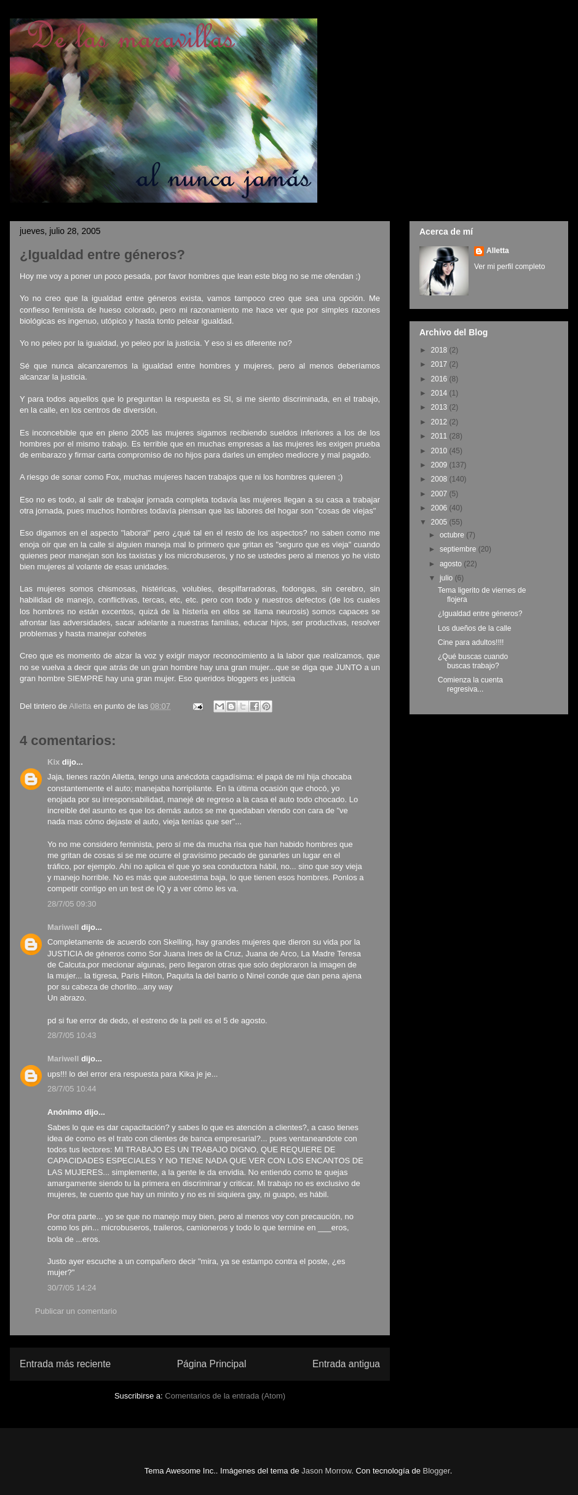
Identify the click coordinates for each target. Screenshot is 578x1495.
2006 (440, 508)
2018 (440, 350)
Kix (53, 762)
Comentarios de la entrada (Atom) (225, 1395)
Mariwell (63, 927)
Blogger (436, 1470)
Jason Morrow (326, 1470)
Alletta (497, 250)
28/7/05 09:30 (72, 903)
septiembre (459, 549)
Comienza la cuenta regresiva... (470, 684)
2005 (440, 522)
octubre (453, 535)
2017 (440, 364)
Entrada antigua (346, 1364)
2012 (440, 422)
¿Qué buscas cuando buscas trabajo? (473, 660)
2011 (440, 436)
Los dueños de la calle (474, 628)
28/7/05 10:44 (72, 1088)
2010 (440, 451)
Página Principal (212, 1364)
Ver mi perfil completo (509, 266)
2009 (440, 465)
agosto (452, 564)
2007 (440, 494)
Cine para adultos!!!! (471, 642)
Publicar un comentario (76, 1311)
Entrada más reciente (65, 1364)
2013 (440, 407)
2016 (440, 379)
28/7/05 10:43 (72, 1035)
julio (447, 578)
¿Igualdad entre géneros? (480, 613)
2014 (440, 393)
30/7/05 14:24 (72, 1287)
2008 (440, 479)
